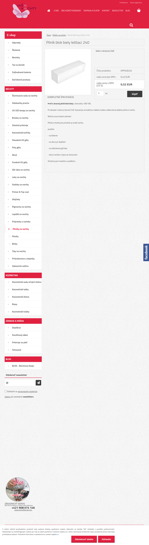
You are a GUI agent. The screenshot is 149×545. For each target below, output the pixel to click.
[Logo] (25, 10)
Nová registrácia (136, 2)
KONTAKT (106, 10)
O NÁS (56, 10)
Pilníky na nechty (59, 35)
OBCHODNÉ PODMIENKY (71, 10)
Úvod (49, 35)
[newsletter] (38, 382)
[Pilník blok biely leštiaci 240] (68, 50)
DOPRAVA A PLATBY (92, 10)
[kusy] (100, 93)
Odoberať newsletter (16, 375)
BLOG (127, 10)
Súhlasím (106, 539)
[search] (131, 25)
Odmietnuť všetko (84, 539)
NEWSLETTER (117, 10)
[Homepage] (48, 10)
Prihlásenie (124, 2)
